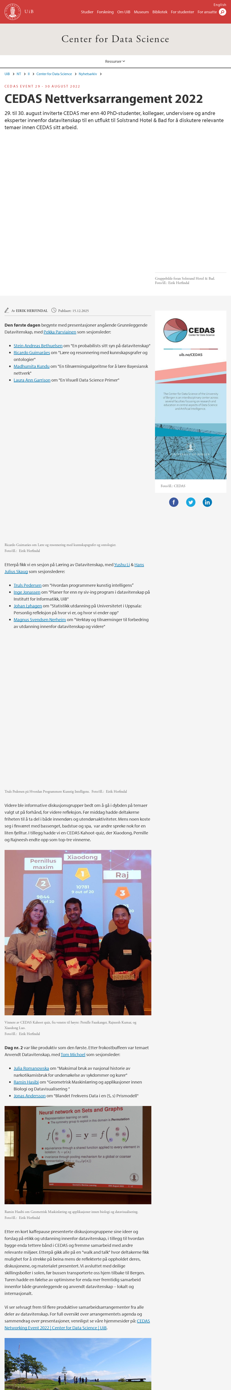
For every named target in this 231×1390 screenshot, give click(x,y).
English (220, 4)
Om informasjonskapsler (115, 1385)
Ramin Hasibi (26, 935)
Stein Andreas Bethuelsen (38, 296)
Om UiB (123, 11)
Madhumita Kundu (32, 317)
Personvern (146, 1385)
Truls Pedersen (28, 487)
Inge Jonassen (27, 494)
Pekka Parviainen (60, 282)
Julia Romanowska (31, 921)
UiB (7, 73)
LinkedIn (207, 453)
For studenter (182, 11)
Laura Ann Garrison (32, 330)
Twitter (191, 453)
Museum (141, 11)
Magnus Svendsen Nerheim (40, 521)
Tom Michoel (73, 907)
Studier (87, 11)
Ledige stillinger (67, 1385)
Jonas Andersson (30, 948)
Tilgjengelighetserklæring (177, 1385)
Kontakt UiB (43, 1385)
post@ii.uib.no (15, 1343)
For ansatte (207, 11)
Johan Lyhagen (28, 508)
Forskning (105, 11)
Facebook (174, 453)
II (29, 73)
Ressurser (113, 61)
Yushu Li (122, 466)
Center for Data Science (115, 39)
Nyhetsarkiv (88, 73)
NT (19, 73)
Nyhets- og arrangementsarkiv (28, 1311)
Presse (88, 1385)
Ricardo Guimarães (32, 303)
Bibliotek (159, 11)
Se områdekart (131, 1354)
